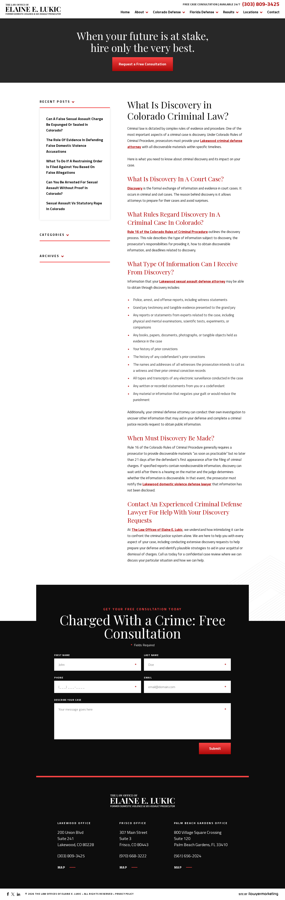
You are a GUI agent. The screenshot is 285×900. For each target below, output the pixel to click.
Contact (273, 12)
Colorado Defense (167, 12)
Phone (58, 677)
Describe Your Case (67, 699)
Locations (250, 12)
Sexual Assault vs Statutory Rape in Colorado (74, 206)
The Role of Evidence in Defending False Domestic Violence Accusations (74, 145)
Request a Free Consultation (142, 64)
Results (228, 12)
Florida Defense (202, 12)
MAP (61, 867)
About (139, 12)
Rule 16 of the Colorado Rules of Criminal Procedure (167, 231)
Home (125, 12)
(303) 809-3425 (260, 4)
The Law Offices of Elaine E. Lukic (157, 529)
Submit (215, 748)
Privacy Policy (124, 894)
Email (148, 677)
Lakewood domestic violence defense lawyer (176, 484)
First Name (62, 655)
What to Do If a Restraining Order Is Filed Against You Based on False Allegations (74, 166)
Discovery (134, 188)
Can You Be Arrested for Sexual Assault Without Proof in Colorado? (72, 187)
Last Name (151, 655)
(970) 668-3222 (133, 856)
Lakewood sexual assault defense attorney (192, 281)
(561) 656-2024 (187, 856)
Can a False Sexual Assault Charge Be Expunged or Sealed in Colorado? (74, 124)
